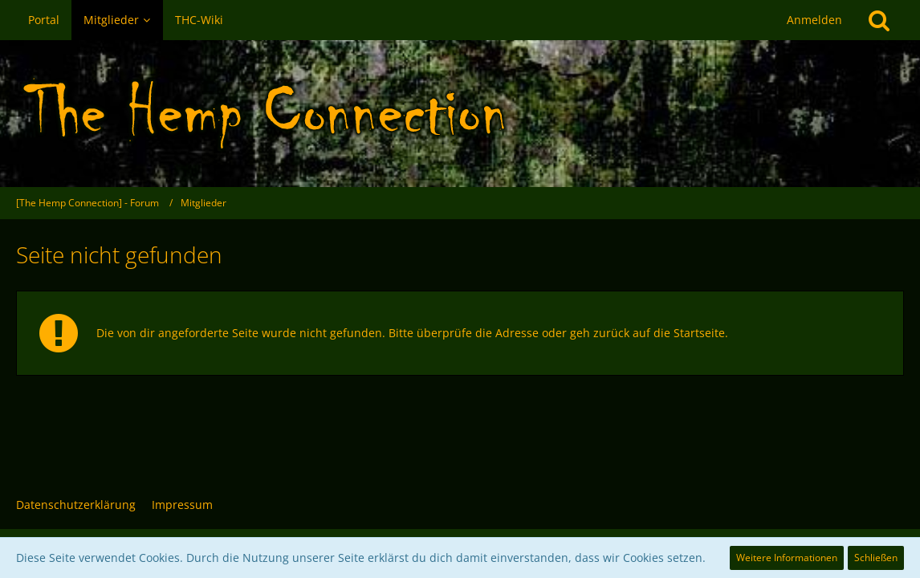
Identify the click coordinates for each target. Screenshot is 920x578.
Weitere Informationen (786, 557)
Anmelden (814, 19)
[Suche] (879, 20)
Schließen (876, 557)
